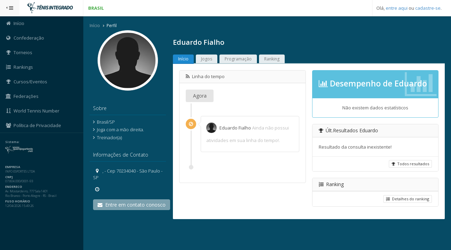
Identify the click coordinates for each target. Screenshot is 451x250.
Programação (238, 59)
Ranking (271, 59)
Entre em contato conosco (132, 204)
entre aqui (397, 8)
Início (95, 25)
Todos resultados (410, 163)
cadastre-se (428, 8)
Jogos (206, 59)
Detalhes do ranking (407, 198)
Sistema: (12, 142)
